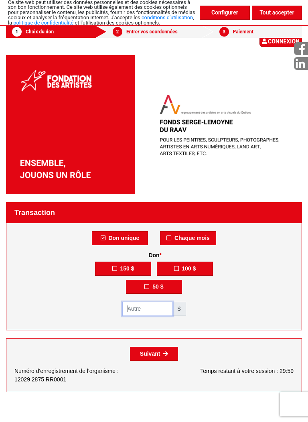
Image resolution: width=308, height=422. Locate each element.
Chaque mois (188, 238)
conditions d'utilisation (167, 17)
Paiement (243, 32)
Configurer (224, 12)
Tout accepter (276, 12)
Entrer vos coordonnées (152, 32)
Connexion (281, 41)
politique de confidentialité (43, 23)
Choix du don (40, 32)
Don (153, 255)
